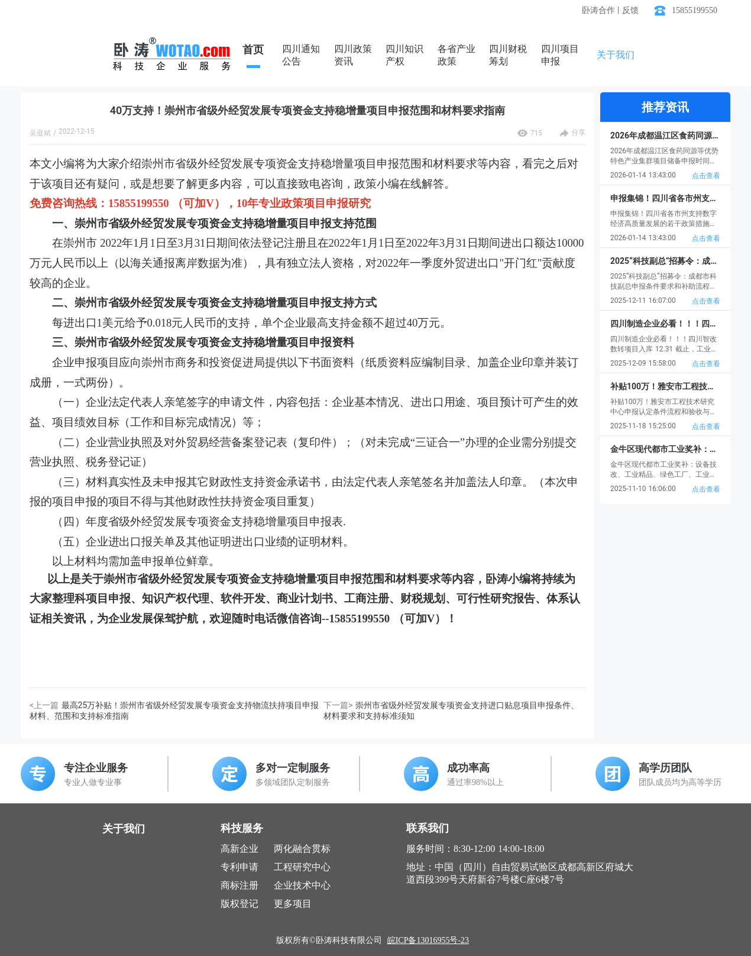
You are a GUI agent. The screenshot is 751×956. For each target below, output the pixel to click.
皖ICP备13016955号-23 (428, 940)
